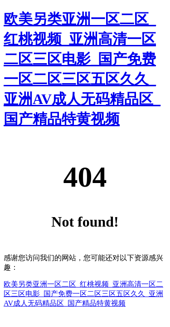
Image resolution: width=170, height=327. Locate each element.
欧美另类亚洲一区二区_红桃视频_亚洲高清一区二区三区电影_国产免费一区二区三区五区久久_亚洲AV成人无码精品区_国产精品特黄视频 (83, 293)
